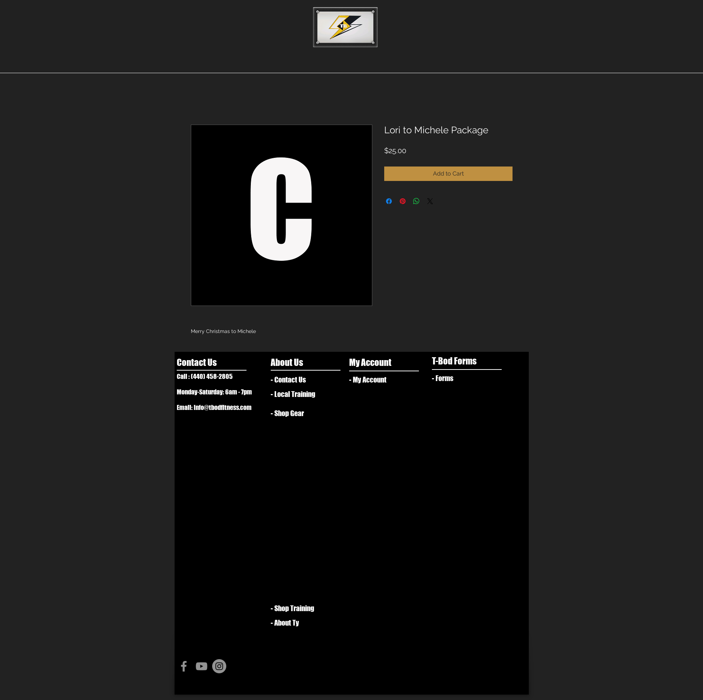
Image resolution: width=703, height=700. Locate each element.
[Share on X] (430, 201)
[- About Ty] (298, 622)
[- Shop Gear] (292, 413)
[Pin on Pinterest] (402, 201)
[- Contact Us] (300, 379)
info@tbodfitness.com (223, 407)
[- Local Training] (298, 394)
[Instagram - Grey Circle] (219, 666)
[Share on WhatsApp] (416, 201)
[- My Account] (374, 379)
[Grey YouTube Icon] (201, 666)
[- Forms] (456, 378)
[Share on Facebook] (389, 201)
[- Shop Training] (295, 608)
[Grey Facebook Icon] (184, 666)
